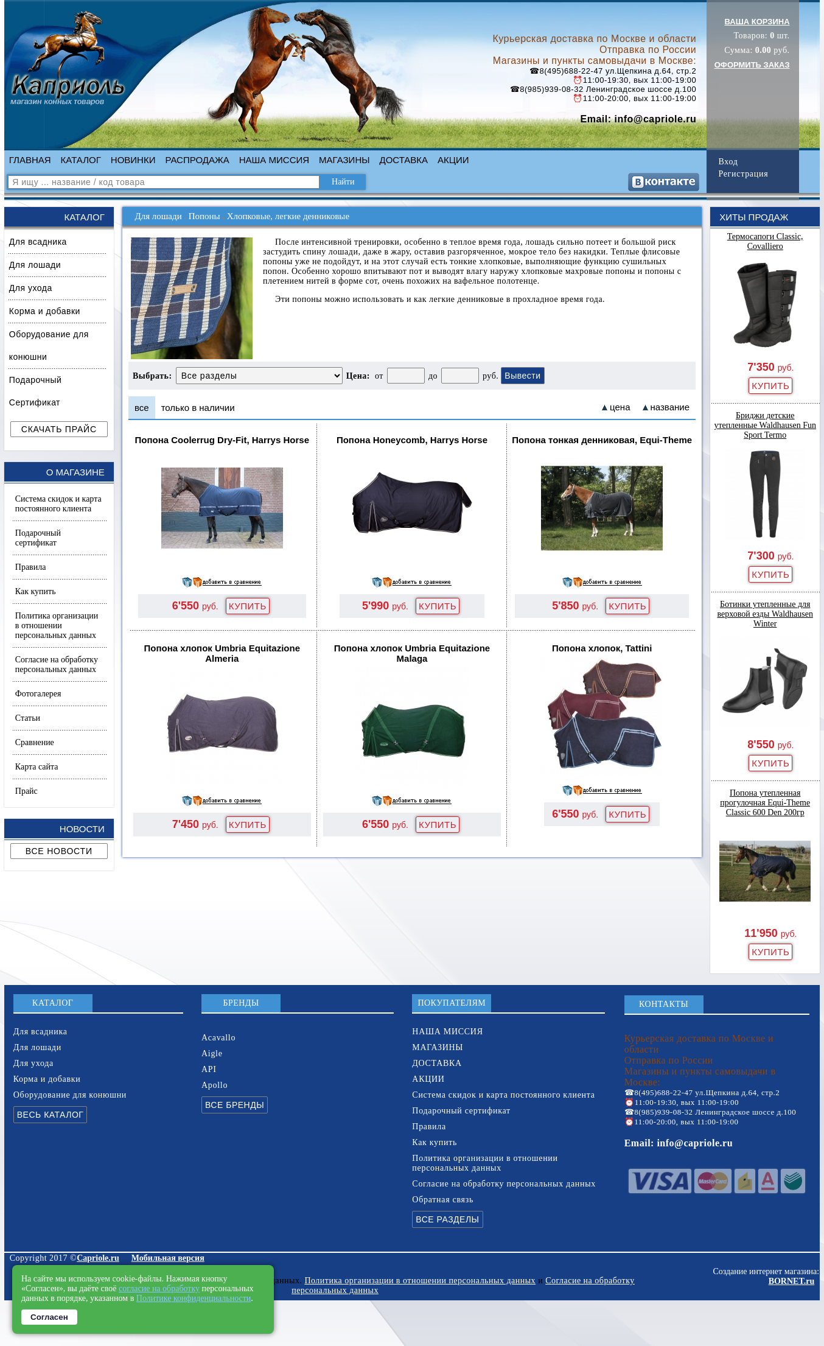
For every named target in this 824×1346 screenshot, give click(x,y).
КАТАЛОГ (81, 160)
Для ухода (30, 288)
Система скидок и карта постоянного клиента (58, 503)
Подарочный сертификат (38, 537)
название (670, 407)
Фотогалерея (38, 693)
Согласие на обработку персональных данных (56, 664)
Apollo (214, 1085)
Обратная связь (442, 1199)
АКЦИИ (453, 160)
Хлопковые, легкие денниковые (288, 216)
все (141, 407)
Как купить (35, 591)
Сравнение (34, 742)
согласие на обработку (159, 1288)
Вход (728, 161)
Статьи (27, 718)
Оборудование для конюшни (49, 345)
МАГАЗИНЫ (344, 160)
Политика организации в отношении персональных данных (56, 625)
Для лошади (35, 265)
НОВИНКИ (133, 160)
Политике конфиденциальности (193, 1298)
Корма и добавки (44, 311)
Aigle (212, 1053)
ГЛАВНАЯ (30, 160)
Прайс (26, 791)
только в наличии (198, 407)
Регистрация (743, 173)
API (209, 1069)
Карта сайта (36, 766)
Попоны (204, 216)
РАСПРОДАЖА (197, 160)
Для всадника (38, 242)
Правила (30, 567)
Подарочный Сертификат (35, 391)
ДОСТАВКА (404, 160)
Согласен (49, 1317)
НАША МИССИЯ (274, 160)
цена (620, 407)
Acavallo (218, 1037)
